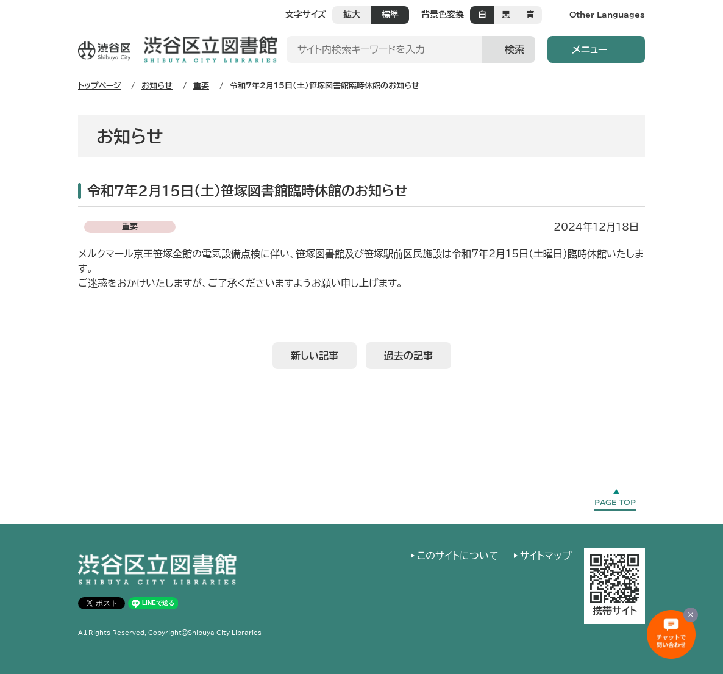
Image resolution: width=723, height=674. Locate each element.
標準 (390, 14)
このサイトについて (458, 556)
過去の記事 (408, 355)
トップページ (99, 86)
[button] (596, 49)
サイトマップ (546, 556)
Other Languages (607, 15)
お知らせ (157, 86)
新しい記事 (314, 355)
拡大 (351, 14)
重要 (201, 86)
